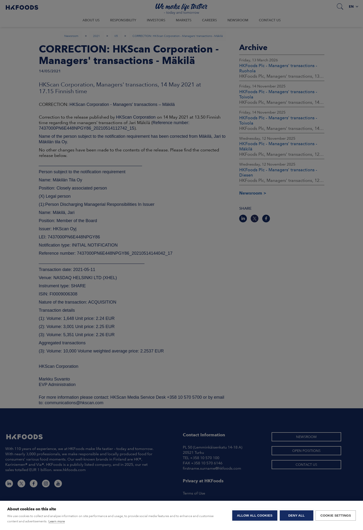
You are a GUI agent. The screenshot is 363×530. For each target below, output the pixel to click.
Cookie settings (335, 515)
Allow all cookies (254, 515)
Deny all (296, 515)
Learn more (56, 521)
